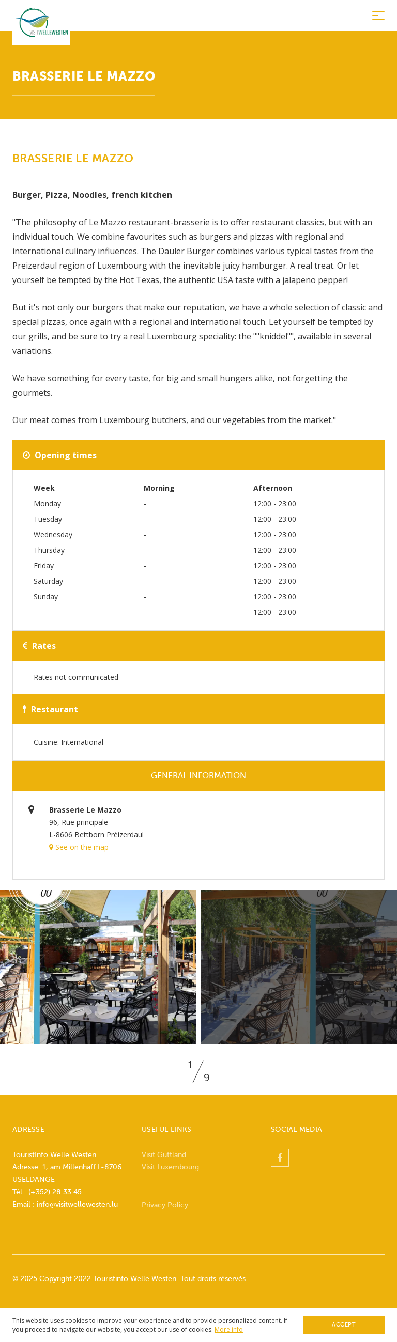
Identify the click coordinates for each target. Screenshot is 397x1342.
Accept (344, 1325)
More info (229, 1329)
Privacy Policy (165, 1205)
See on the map (79, 847)
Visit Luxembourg (170, 1167)
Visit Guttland (164, 1155)
